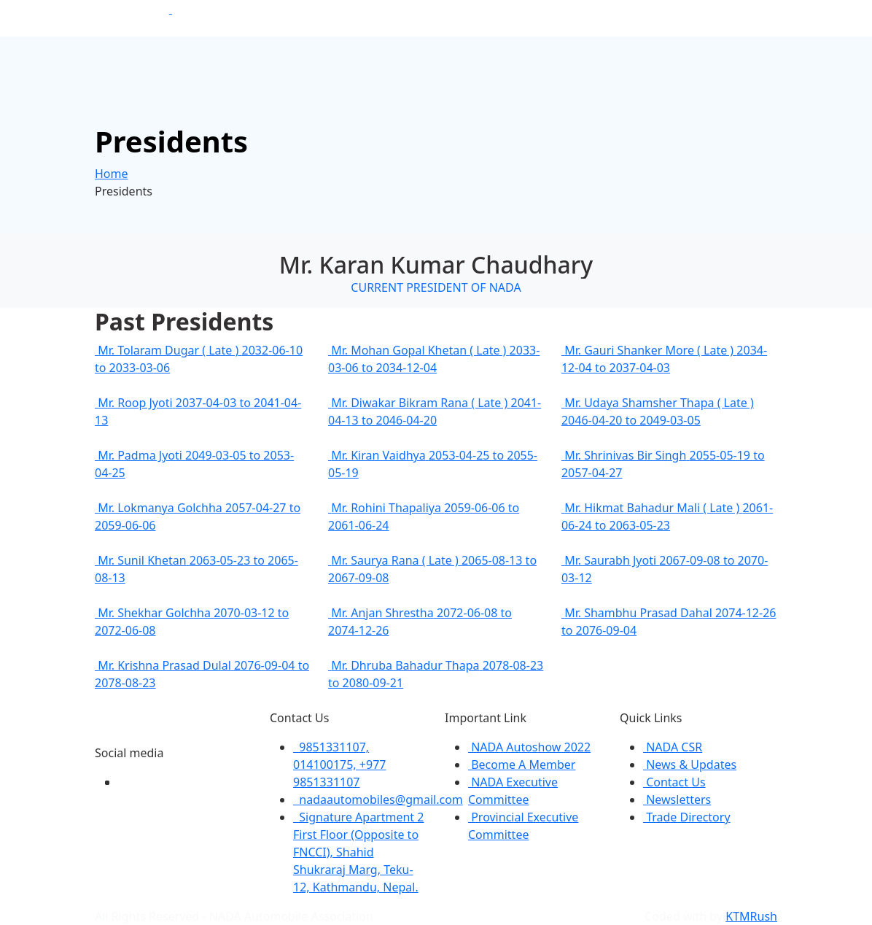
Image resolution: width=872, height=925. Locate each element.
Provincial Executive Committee (523, 826)
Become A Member (521, 764)
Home (111, 174)
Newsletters (677, 800)
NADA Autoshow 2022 (529, 747)
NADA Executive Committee (513, 791)
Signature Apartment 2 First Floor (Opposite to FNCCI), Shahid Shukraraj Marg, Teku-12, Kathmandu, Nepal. (358, 852)
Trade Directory (687, 817)
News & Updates (689, 764)
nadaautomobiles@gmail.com (378, 800)
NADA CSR (672, 747)
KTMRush (751, 916)
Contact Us (674, 782)
